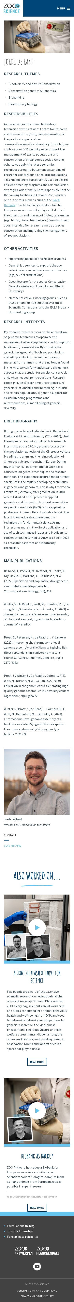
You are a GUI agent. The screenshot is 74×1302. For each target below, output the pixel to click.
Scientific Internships (20, 1231)
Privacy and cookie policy (37, 1296)
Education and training (21, 1226)
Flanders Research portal (22, 1237)
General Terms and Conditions (37, 1290)
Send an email (12, 845)
